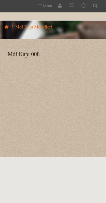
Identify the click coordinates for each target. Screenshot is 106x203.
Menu (45, 6)
